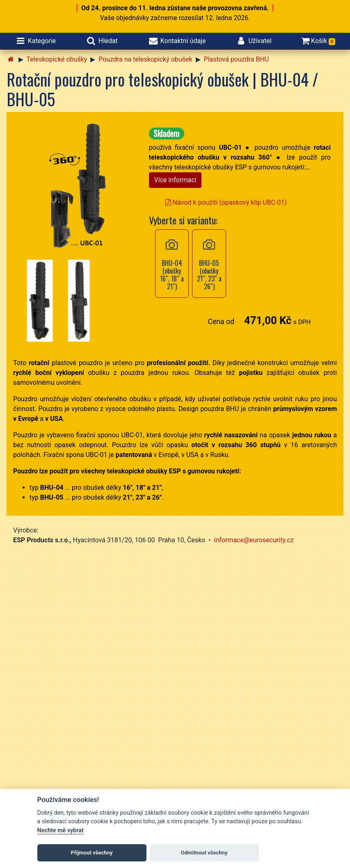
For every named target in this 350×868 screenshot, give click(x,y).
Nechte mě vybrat (60, 830)
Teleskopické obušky (57, 59)
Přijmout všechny (91, 853)
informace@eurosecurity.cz (254, 540)
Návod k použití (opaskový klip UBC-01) (226, 202)
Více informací (175, 180)
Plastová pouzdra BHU (236, 59)
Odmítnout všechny (204, 853)
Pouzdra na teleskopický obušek (145, 59)
